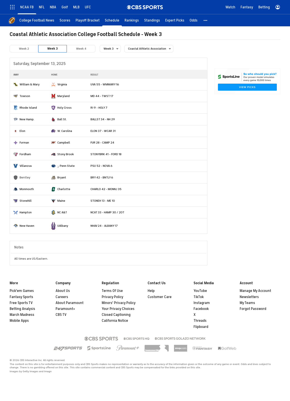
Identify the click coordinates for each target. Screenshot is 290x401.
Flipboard (201, 327)
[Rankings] (131, 20)
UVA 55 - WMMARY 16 (105, 84)
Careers (62, 297)
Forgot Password (253, 309)
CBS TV (61, 315)
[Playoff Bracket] (87, 20)
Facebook (201, 309)
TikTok (199, 297)
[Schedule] (112, 20)
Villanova (26, 166)
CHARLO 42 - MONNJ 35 (106, 189)
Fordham (25, 154)
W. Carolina (64, 131)
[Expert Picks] (175, 20)
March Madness (22, 315)
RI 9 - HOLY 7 (99, 108)
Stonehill (26, 201)
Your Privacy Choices (118, 309)
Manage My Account (255, 291)
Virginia (62, 84)
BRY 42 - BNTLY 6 (102, 177)
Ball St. (62, 119)
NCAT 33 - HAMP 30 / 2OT (107, 212)
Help (151, 291)
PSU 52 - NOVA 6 (101, 166)
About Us (63, 291)
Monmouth (27, 189)
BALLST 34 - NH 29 (103, 119)
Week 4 (81, 48)
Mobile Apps (19, 320)
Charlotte (63, 189)
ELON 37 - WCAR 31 (103, 131)
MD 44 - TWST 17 (102, 96)
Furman (24, 142)
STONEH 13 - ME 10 (103, 201)
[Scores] (65, 20)
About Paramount (69, 303)
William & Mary (30, 84)
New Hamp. (27, 119)
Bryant (61, 177)
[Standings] (152, 20)
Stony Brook (65, 154)
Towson (25, 96)
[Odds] (193, 20)
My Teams (247, 303)
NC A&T (62, 212)
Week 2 (24, 48)
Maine (61, 201)
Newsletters (249, 297)
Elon (22, 131)
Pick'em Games (22, 291)
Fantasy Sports (21, 297)
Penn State (67, 166)
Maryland (63, 96)
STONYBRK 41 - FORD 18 (106, 154)
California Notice (115, 320)
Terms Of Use (112, 291)
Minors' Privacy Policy (119, 303)
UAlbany (62, 226)
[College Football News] (37, 20)
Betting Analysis (22, 309)
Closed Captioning (116, 315)
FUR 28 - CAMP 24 (102, 142)
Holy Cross (64, 108)
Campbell (63, 142)
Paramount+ (65, 309)
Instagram (202, 303)
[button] (205, 20)
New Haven (27, 226)
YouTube (200, 291)
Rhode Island (28, 108)
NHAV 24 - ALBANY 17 (104, 226)
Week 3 (52, 48)
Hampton (26, 212)
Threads (200, 320)
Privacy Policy (112, 297)
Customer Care (160, 297)
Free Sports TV (21, 303)
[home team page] (15, 84)
